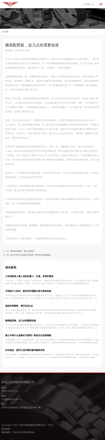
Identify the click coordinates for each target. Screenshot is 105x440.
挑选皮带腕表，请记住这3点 (22, 251)
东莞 (23, 431)
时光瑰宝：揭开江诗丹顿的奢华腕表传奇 (25, 350)
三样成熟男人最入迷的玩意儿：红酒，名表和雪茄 (29, 276)
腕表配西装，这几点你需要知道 (20, 320)
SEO (50, 425)
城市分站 (30, 431)
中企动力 (16, 431)
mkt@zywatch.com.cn (11, 399)
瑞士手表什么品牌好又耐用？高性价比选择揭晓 (30, 254)
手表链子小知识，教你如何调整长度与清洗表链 (28, 291)
